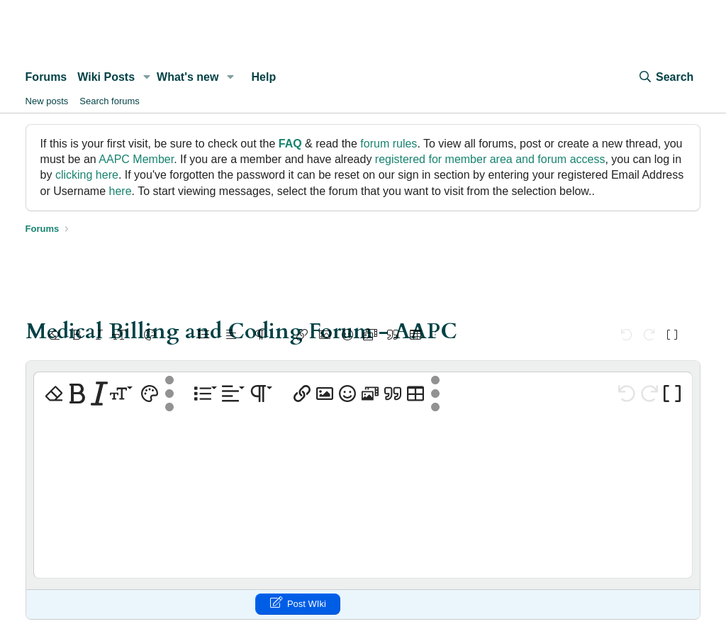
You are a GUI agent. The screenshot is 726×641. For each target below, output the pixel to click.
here (120, 191)
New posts (47, 101)
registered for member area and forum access (490, 159)
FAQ (290, 144)
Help (264, 77)
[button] (146, 77)
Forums (46, 77)
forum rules (388, 144)
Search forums (109, 101)
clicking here (86, 175)
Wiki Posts (106, 77)
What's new (187, 77)
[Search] (665, 77)
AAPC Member (136, 159)
